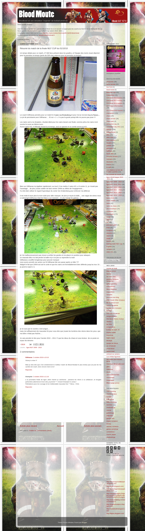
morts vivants (111, 200)
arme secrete (110, 84)
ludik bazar (110, 399)
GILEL (108, 372)
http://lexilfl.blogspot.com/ (115, 486)
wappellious (110, 292)
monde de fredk (111, 268)
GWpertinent (110, 286)
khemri (108, 164)
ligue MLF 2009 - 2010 (34, 347)
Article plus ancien (92, 426)
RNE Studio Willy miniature (115, 300)
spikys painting (111, 284)
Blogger (84, 522)
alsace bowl (110, 351)
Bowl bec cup (111, 92)
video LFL (109, 252)
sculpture (109, 230)
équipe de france (112, 343)
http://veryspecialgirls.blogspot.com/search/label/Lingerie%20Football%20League (115, 495)
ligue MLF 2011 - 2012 (114, 187)
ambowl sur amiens (113, 354)
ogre (108, 219)
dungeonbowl (111, 132)
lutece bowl (110, 198)
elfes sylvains (111, 140)
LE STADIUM (111, 346)
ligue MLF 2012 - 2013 (114, 190)
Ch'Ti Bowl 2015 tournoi (114, 110)
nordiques (109, 211)
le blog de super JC (113, 330)
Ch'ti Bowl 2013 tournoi (114, 103)
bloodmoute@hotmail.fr (47, 35)
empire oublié (111, 332)
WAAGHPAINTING (112, 375)
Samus (108, 274)
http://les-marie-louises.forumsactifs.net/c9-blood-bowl (61, 33)
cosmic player (111, 434)
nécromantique (111, 209)
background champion (114, 308)
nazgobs (109, 294)
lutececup (109, 335)
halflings (109, 151)
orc (107, 222)
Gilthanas (28, 357)
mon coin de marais (113, 313)
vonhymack (110, 377)
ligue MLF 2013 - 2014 (114, 192)
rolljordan (109, 416)
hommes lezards (112, 156)
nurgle (108, 217)
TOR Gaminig (111, 391)
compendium (110, 327)
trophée (109, 246)
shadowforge (110, 407)
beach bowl (110, 90)
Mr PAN (109, 324)
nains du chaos (111, 206)
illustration (109, 162)
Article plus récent (28, 426)
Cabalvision (110, 95)
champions (110, 113)
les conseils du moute (113, 174)
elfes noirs (110, 137)
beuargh (109, 340)
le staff (108, 167)
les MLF (109, 311)
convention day (111, 124)
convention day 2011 (113, 127)
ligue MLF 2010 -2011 (113, 184)
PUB (108, 228)
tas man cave (111, 276)
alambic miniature (112, 426)
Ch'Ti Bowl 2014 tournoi (114, 106)
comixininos (110, 432)
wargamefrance (111, 316)
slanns (108, 236)
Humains (109, 159)
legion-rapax (110, 338)
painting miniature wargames (112, 280)
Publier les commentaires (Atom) (40, 430)
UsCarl (108, 410)
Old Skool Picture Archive (115, 319)
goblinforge (110, 413)
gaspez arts (110, 418)
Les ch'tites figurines (113, 357)
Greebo (109, 397)
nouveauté (110, 214)
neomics (109, 405)
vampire (109, 249)
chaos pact (110, 121)
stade (108, 238)
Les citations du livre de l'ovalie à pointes (114, 171)
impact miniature (112, 421)
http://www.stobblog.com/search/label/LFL (115, 500)
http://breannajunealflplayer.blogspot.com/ (115, 482)
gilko (108, 367)
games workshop (112, 429)
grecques (109, 148)
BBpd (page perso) (112, 383)
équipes (109, 143)
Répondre (28, 370)
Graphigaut (110, 380)
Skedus (109, 321)
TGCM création (111, 394)
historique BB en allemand (115, 364)
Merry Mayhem (111, 289)
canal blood (110, 348)
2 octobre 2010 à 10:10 (41, 357)
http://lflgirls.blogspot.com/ (115, 513)
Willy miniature (111, 402)
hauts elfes (110, 154)
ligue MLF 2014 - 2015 (114, 195)
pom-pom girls (111, 225)
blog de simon (111, 271)
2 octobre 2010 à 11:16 (41, 376)
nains (108, 203)
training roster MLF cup (114, 244)
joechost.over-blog (112, 297)
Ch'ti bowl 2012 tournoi (114, 100)
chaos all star (111, 118)
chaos (108, 116)
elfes (108, 135)
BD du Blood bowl (112, 303)
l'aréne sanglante (112, 305)
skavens (109, 233)
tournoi (108, 241)
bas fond (109, 87)
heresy (108, 424)
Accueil (60, 426)
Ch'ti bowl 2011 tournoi (114, 98)
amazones (110, 82)
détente (109, 129)
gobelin (108, 145)
